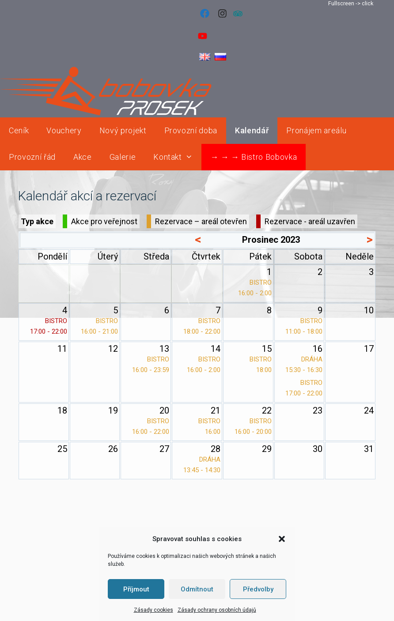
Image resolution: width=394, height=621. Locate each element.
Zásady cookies (153, 610)
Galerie (123, 157)
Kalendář (252, 130)
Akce (82, 157)
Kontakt (177, 157)
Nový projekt (123, 130)
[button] (281, 538)
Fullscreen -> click (350, 3)
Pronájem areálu (316, 130)
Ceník (19, 130)
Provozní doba (191, 130)
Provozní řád (32, 157)
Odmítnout (197, 589)
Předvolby (258, 589)
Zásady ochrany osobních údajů (217, 610)
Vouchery (63, 130)
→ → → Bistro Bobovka (253, 157)
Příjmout (136, 589)
